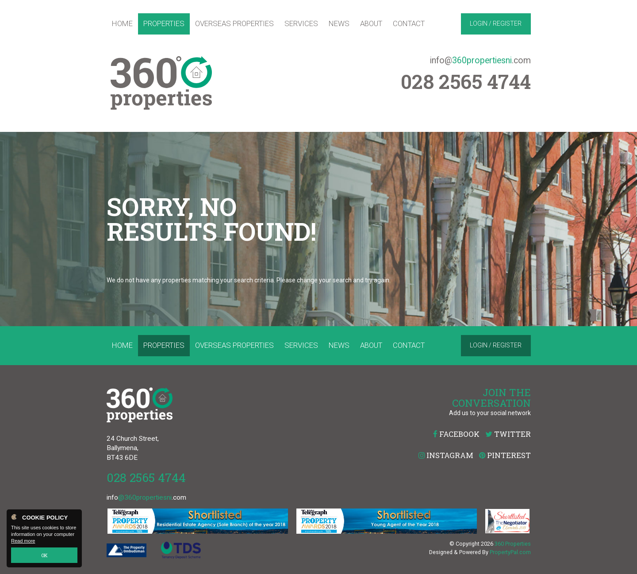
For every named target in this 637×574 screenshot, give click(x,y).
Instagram (445, 455)
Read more (23, 541)
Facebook (456, 434)
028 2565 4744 (146, 477)
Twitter (508, 434)
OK (44, 555)
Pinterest (505, 455)
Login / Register (496, 23)
